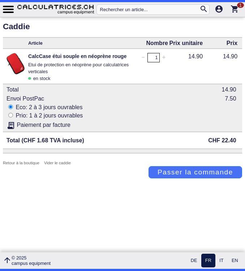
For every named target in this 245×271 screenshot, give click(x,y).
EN (235, 260)
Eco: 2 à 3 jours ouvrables (45, 107)
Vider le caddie (57, 163)
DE (194, 260)
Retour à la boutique (21, 163)
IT (221, 260)
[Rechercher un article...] (149, 9)
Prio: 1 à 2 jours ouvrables (45, 115)
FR (208, 260)
